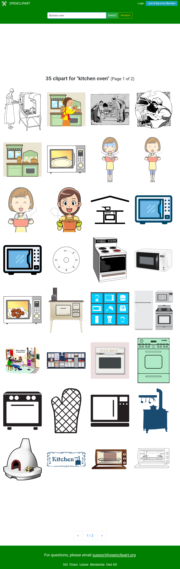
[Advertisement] (90, 51)
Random (125, 15)
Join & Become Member (161, 3)
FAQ (65, 564)
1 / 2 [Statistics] (90, 535)
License (84, 564)
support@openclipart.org (114, 555)
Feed (109, 564)
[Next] (102, 535)
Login (141, 3)
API (115, 564)
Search (112, 15)
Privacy (73, 564)
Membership (97, 564)
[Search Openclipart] (76, 15)
